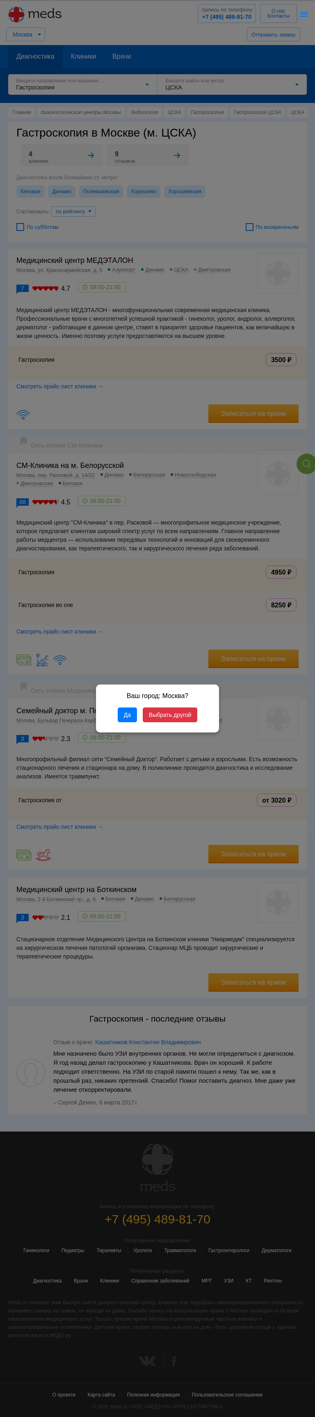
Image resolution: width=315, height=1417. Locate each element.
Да (127, 715)
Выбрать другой (170, 715)
